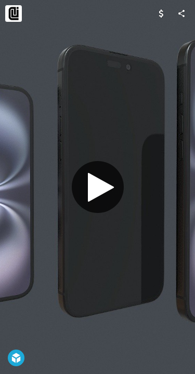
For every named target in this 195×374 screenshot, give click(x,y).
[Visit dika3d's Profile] (13, 13)
